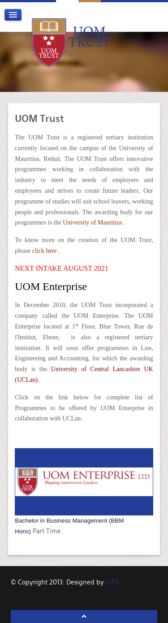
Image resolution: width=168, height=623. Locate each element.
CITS (112, 582)
